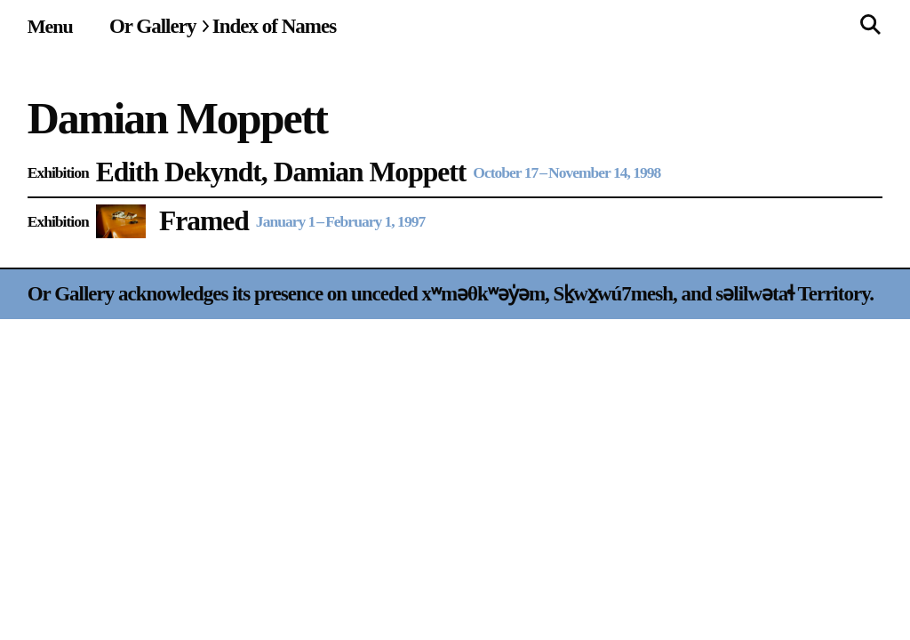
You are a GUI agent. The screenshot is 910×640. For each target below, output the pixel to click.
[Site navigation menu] (50, 26)
